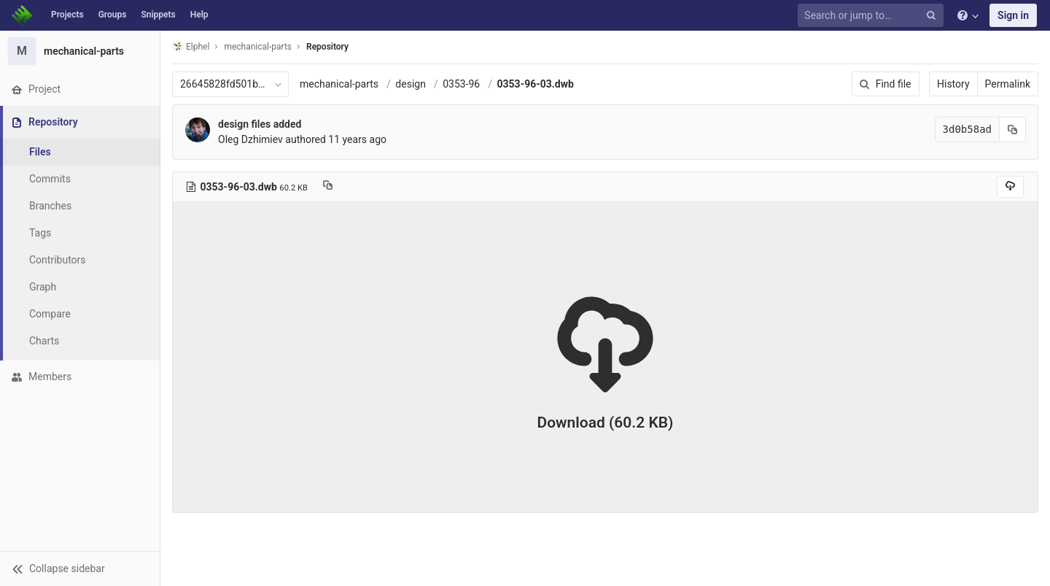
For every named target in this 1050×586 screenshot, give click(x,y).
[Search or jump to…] (872, 16)
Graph (42, 287)
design (410, 84)
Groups (112, 14)
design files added (259, 124)
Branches (50, 206)
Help (199, 14)
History (953, 84)
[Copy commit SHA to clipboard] (1013, 129)
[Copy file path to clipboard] (328, 187)
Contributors (57, 260)
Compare (50, 314)
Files (40, 152)
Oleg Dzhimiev (250, 139)
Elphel (190, 46)
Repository (327, 47)
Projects (67, 14)
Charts (44, 341)
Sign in (1013, 15)
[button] (80, 568)
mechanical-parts (339, 84)
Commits (50, 179)
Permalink (1007, 84)
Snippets (158, 14)
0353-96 (461, 84)
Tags (40, 233)
